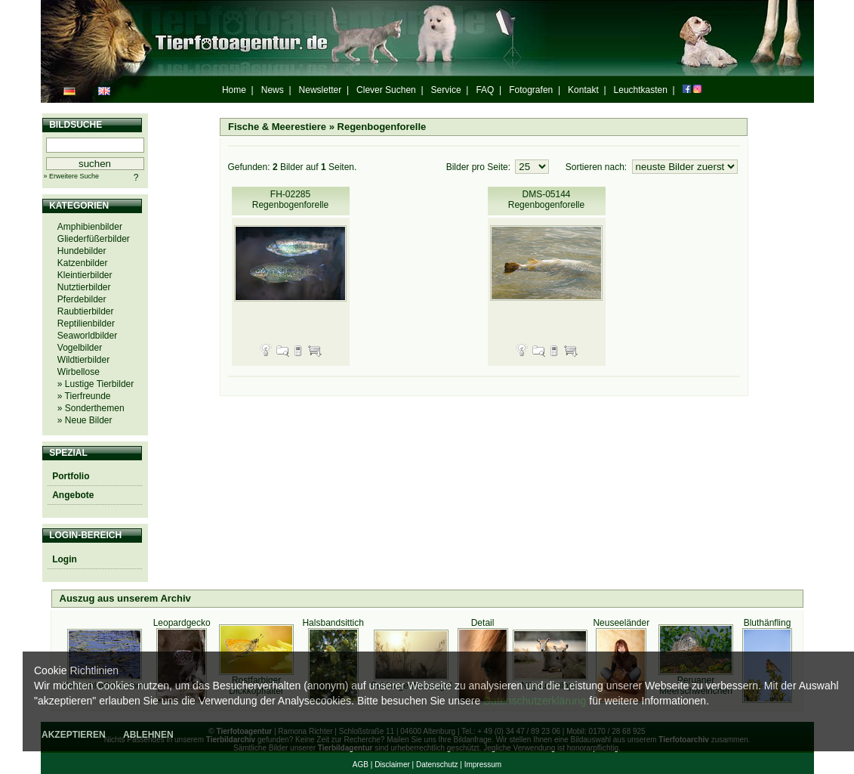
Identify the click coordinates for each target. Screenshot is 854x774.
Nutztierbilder (84, 287)
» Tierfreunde (84, 396)
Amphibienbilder (89, 226)
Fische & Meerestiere (277, 126)
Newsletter (320, 90)
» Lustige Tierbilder (95, 384)
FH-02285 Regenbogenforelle (290, 199)
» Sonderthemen (91, 408)
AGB (360, 764)
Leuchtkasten (640, 90)
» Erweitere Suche (72, 176)
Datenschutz (437, 764)
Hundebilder (81, 251)
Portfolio (70, 476)
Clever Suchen (386, 90)
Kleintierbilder (85, 275)
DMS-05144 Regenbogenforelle (546, 199)
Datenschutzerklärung (534, 701)
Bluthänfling (767, 623)
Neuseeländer (621, 623)
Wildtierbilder (83, 359)
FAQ (485, 90)
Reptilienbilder (86, 323)
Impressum (482, 764)
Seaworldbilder (87, 335)
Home (234, 90)
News (272, 90)
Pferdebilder (81, 299)
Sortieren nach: (598, 167)
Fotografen (531, 90)
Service (446, 90)
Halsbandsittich (332, 623)
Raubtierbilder (85, 311)
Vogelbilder (79, 347)
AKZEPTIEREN (74, 734)
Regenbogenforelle (382, 126)
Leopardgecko (182, 623)
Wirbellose (78, 372)
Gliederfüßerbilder (93, 239)
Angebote (73, 495)
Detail (483, 623)
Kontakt (583, 90)
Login (64, 559)
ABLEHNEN (148, 734)
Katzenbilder (82, 263)
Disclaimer (392, 764)
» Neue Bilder (85, 420)
